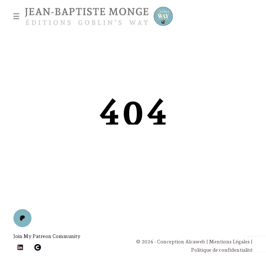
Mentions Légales (229, 241)
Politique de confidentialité (222, 250)
